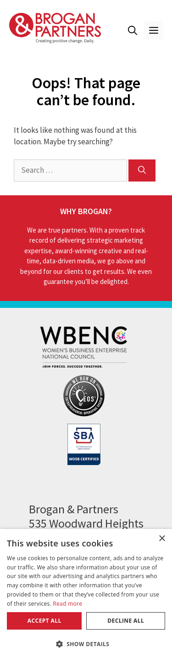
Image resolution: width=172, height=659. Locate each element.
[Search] (141, 170)
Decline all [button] (125, 621)
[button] (132, 30)
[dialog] (86, 594)
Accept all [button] (44, 621)
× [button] (161, 538)
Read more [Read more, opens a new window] (67, 604)
